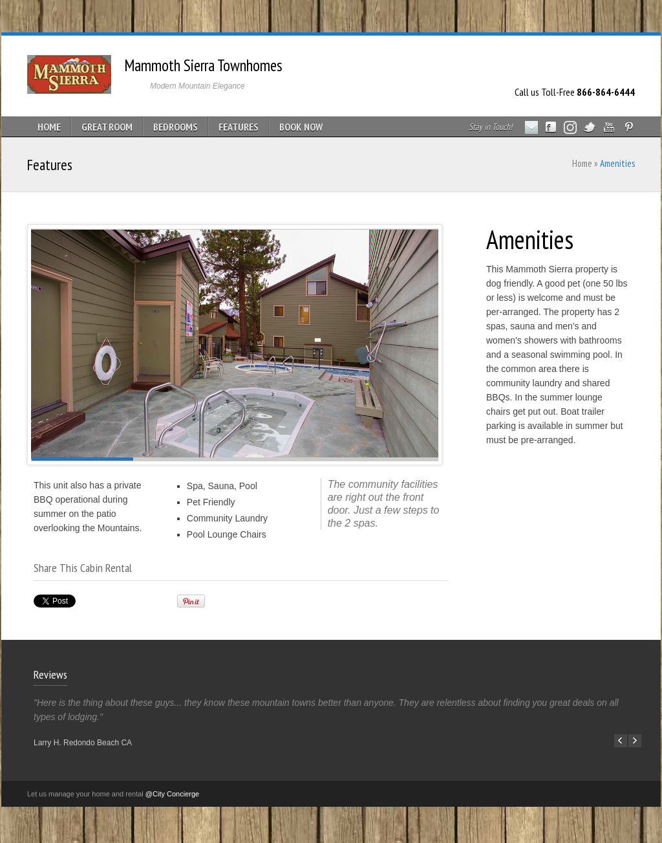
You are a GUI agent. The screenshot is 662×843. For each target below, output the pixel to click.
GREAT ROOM (107, 126)
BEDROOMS (175, 126)
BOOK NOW (301, 126)
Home (582, 163)
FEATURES (239, 126)
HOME (49, 126)
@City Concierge (172, 794)
